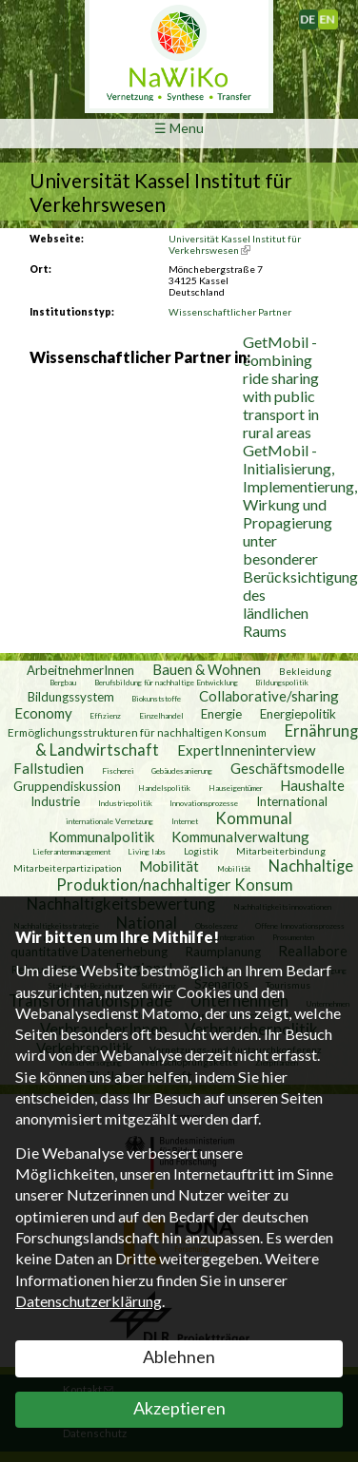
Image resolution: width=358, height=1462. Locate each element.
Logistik (201, 850)
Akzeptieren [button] (179, 1407)
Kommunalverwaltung (240, 836)
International (292, 801)
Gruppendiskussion (67, 786)
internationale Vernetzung (109, 821)
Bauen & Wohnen (206, 669)
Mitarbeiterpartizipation (67, 868)
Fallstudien (48, 768)
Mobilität (169, 866)
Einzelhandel (161, 716)
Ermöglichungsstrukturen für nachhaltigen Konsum (137, 732)
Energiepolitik (298, 713)
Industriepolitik (125, 803)
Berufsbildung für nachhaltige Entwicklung (166, 682)
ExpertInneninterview (246, 750)
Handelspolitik (164, 788)
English (334, 15)
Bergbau (63, 682)
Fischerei (118, 771)
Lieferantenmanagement (71, 851)
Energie (221, 713)
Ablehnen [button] (179, 1356)
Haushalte (312, 785)
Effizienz (105, 716)
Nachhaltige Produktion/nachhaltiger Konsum (204, 875)
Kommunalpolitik (101, 836)
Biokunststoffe (156, 698)
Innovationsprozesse (203, 803)
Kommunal (253, 818)
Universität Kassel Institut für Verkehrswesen (235, 244)
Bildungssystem (71, 696)
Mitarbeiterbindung (281, 850)
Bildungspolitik (281, 682)
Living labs (147, 851)
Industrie (55, 801)
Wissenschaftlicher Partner (230, 311)
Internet (184, 821)
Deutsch (317, 15)
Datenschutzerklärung (88, 1301)
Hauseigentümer (236, 788)
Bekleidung (305, 671)
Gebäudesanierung (181, 771)
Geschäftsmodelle (287, 768)
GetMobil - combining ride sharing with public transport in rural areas (281, 387)
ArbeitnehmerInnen (80, 670)
